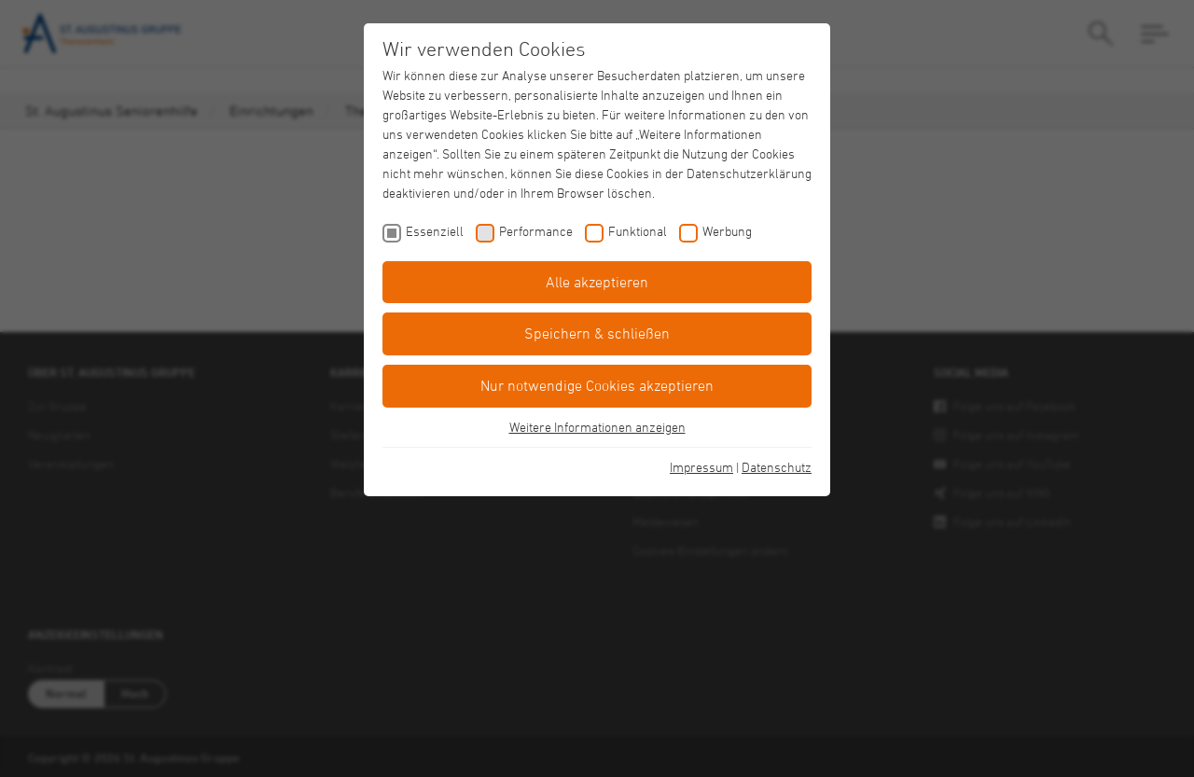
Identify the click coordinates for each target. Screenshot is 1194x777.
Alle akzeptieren (597, 281)
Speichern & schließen (597, 333)
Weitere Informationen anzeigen (597, 427)
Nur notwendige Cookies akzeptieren (597, 385)
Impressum (701, 467)
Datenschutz (777, 467)
